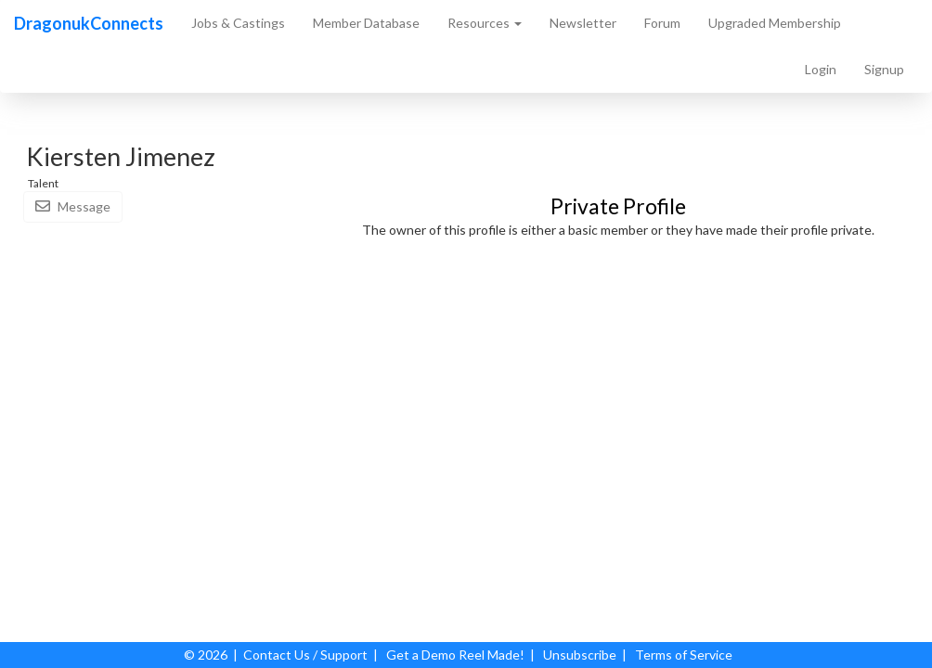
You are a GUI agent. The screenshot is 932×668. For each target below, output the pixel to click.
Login (820, 69)
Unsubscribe (579, 654)
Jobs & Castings (238, 23)
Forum (662, 23)
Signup (884, 69)
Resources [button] (484, 23)
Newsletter (583, 23)
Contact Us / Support (305, 654)
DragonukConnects (88, 23)
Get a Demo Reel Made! (455, 654)
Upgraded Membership (774, 23)
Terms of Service (683, 654)
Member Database (366, 23)
